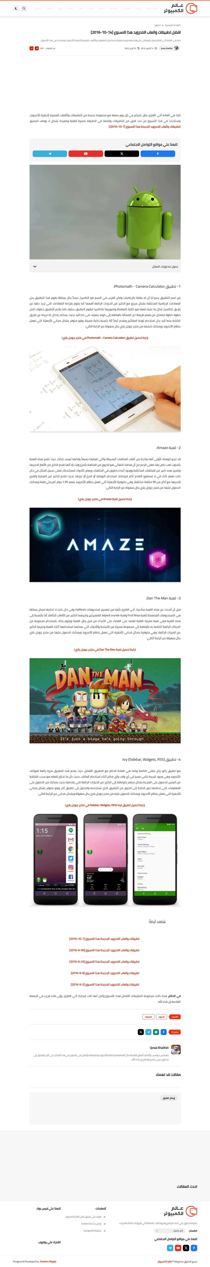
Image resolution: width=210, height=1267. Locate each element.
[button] (164, 1032)
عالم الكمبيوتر (165, 1261)
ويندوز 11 (126, 8)
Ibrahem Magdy (48, 1261)
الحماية (102, 8)
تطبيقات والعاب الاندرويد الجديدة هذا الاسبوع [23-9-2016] (104, 961)
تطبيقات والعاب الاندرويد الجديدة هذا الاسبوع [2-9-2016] (105, 984)
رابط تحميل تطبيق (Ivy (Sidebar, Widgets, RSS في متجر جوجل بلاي (105, 805)
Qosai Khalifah (166, 48)
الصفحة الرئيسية (173, 25)
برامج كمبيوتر (151, 8)
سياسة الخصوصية (95, 1230)
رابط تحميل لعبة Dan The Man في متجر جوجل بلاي (105, 649)
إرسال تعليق (169, 1098)
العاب (80, 8)
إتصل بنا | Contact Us (93, 1223)
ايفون (60, 8)
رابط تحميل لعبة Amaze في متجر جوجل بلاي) (104, 499)
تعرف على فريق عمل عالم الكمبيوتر (86, 1216)
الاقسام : (193, 1230)
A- (31, 48)
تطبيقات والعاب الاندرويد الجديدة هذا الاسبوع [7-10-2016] (145, 126)
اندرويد (70, 8)
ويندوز (138, 8)
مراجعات (49, 8)
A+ (37, 48)
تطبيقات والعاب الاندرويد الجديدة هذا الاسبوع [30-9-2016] (104, 950)
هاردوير (38, 8)
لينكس (91, 8)
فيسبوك (113, 8)
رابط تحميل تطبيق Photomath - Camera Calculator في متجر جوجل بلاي (105, 337)
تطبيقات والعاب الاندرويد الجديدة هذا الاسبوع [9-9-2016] (105, 973)
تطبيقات (148, 1017)
